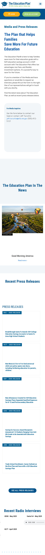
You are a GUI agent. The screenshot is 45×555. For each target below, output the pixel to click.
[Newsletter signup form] (22, 136)
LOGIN (13, 14)
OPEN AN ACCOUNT (31, 14)
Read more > (22, 260)
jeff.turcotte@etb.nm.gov (17, 118)
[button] (40, 4)
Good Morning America (22, 255)
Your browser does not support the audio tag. (14, 522)
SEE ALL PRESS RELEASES (22, 490)
